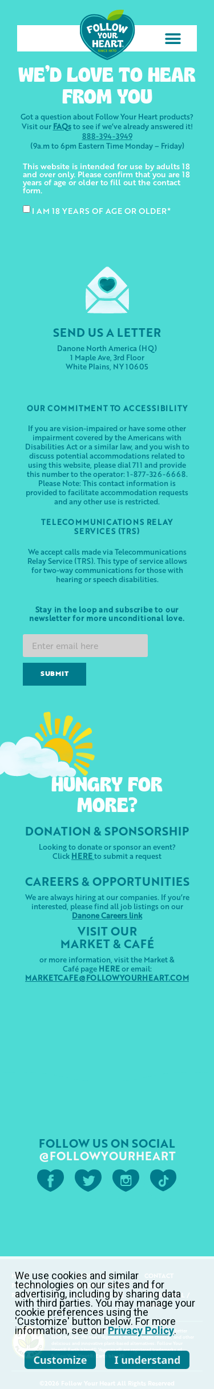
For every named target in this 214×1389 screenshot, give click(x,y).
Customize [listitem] (60, 1360)
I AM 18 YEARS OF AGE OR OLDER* (101, 210)
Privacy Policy (141, 1330)
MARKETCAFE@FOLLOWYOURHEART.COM (107, 977)
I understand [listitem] (147, 1360)
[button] (172, 38)
